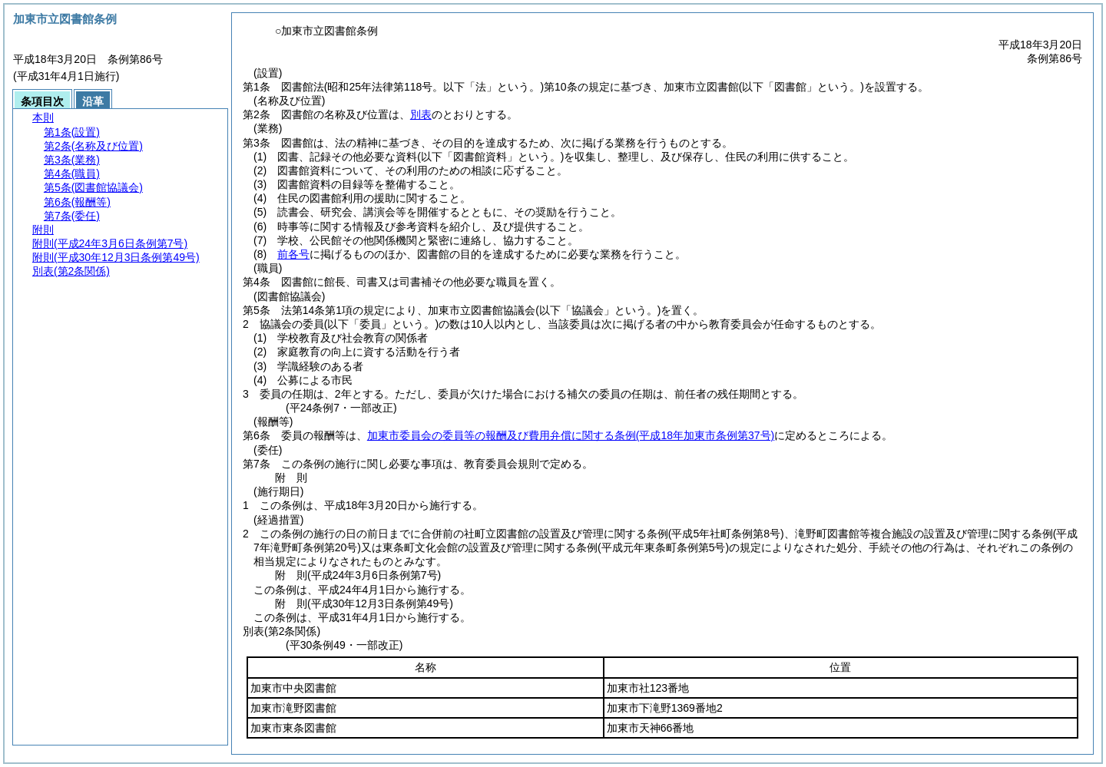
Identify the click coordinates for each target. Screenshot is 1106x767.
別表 (421, 114)
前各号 (293, 254)
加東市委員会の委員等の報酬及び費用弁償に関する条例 (570, 435)
